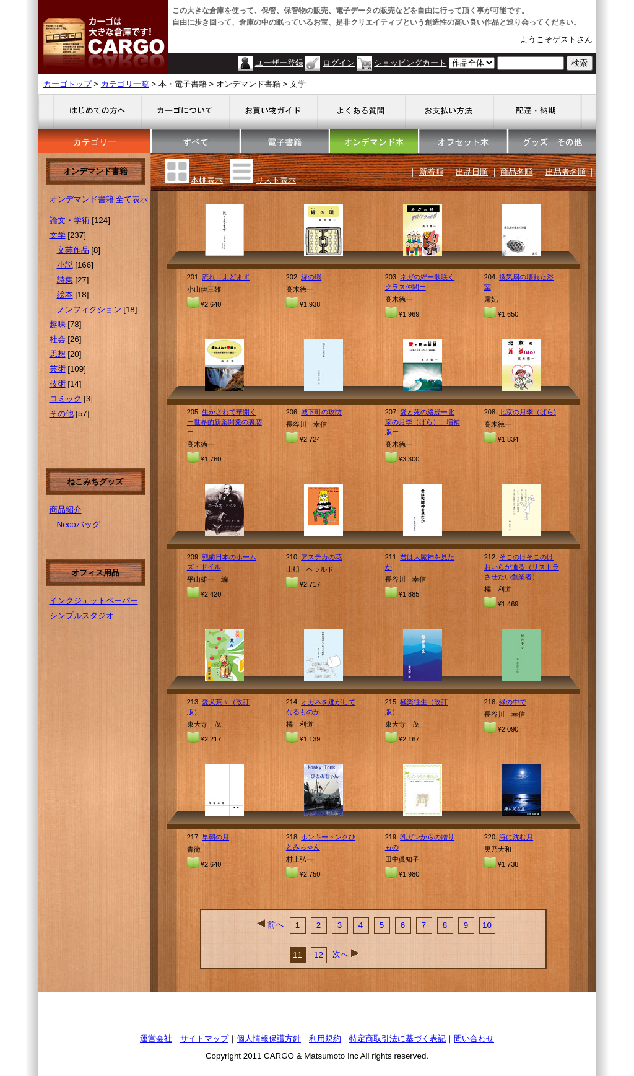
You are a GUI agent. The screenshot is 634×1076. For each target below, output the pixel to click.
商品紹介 (66, 509)
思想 (58, 354)
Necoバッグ (78, 524)
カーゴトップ (67, 84)
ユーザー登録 (279, 63)
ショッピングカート (410, 63)
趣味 (58, 324)
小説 (65, 264)
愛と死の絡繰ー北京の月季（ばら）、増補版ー (422, 421)
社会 (58, 339)
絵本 (65, 294)
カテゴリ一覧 (125, 84)
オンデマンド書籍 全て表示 (99, 199)
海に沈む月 (516, 837)
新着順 (431, 172)
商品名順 (516, 172)
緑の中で (512, 702)
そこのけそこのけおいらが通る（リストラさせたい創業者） (521, 566)
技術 (58, 383)
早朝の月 (215, 837)
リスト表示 (276, 180)
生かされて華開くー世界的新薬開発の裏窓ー (224, 421)
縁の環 (311, 277)
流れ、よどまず (226, 277)
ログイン (339, 63)
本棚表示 (207, 180)
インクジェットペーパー (94, 600)
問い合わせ (474, 1038)
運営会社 (156, 1038)
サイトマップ (204, 1038)
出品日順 (472, 172)
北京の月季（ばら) (527, 412)
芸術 (58, 369)
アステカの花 (321, 557)
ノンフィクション (89, 309)
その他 (62, 413)
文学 (58, 235)
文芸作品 (73, 250)
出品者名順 (565, 172)
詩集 (65, 279)
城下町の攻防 (321, 412)
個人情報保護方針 (269, 1038)
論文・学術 (70, 220)
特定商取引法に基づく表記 (397, 1038)
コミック (66, 398)
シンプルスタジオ (82, 615)
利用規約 (325, 1038)
